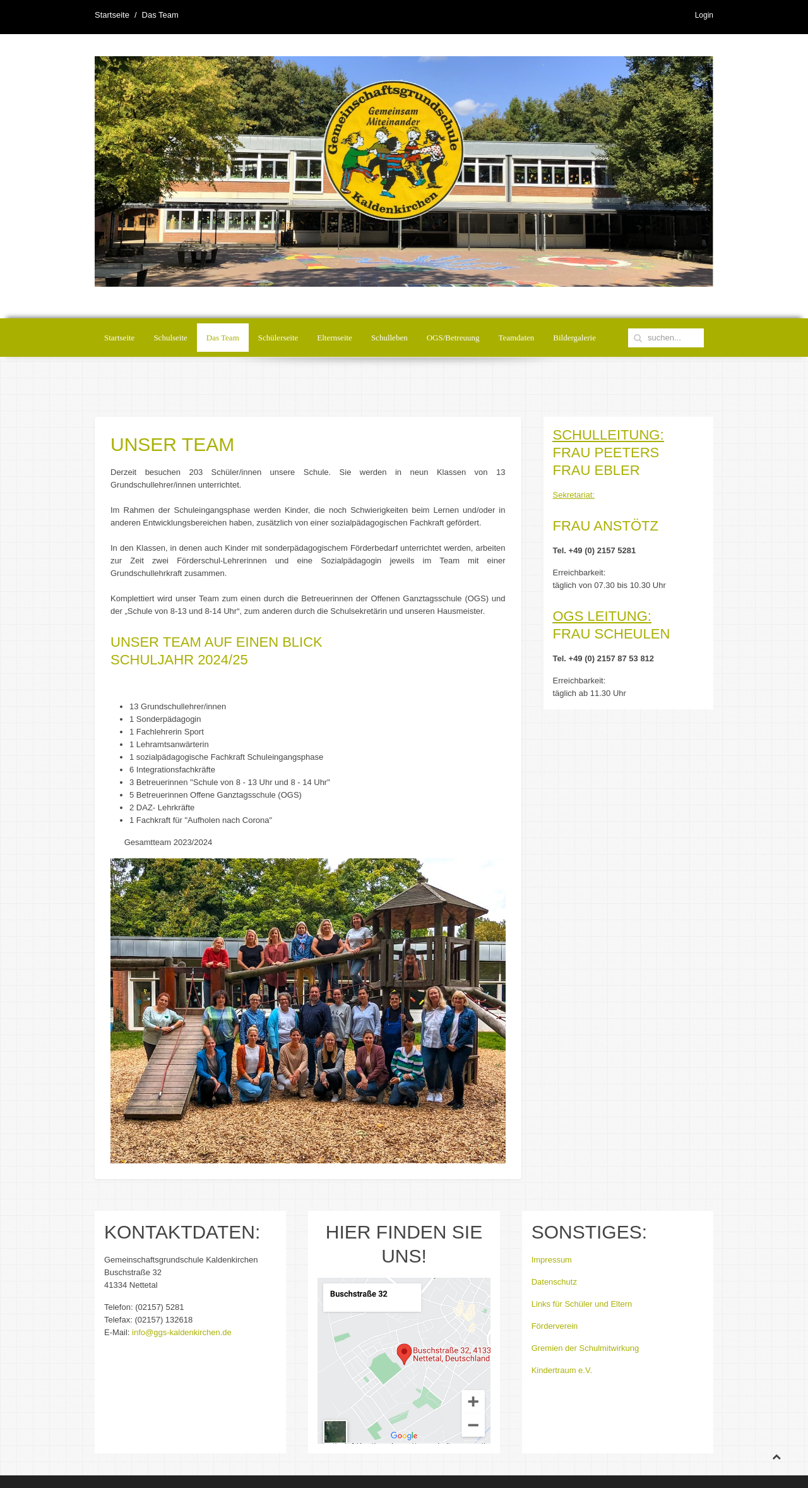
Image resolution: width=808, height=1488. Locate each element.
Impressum (552, 1259)
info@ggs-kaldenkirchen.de (182, 1332)
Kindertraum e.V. (562, 1370)
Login (704, 15)
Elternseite (334, 337)
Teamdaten (516, 337)
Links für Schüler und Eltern (582, 1304)
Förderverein (555, 1326)
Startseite (112, 15)
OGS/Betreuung (453, 337)
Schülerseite (278, 337)
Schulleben (389, 337)
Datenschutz (554, 1282)
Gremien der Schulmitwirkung (585, 1348)
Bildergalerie (574, 337)
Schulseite (170, 337)
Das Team (222, 337)
